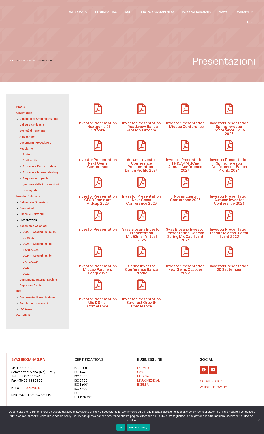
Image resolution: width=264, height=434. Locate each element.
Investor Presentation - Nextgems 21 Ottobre (97, 127)
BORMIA (143, 384)
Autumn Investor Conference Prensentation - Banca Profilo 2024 (141, 165)
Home (12, 61)
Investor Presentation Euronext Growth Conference (141, 303)
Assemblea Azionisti (33, 226)
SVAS (140, 372)
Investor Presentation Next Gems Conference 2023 (141, 200)
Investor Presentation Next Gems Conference (97, 163)
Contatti (244, 12)
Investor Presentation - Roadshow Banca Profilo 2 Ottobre (141, 127)
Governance (24, 112)
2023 (26, 267)
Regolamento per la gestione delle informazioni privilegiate (41, 184)
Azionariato (27, 136)
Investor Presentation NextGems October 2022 (185, 269)
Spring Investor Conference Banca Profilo (141, 269)
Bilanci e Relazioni (32, 214)
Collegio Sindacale (32, 124)
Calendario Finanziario (34, 202)
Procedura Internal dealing (40, 172)
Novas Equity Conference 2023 (185, 198)
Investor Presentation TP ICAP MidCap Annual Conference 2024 (185, 165)
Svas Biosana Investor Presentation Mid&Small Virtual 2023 (141, 234)
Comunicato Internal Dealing (38, 279)
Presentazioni (29, 220)
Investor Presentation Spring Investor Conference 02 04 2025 (229, 128)
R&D (128, 12)
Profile (20, 106)
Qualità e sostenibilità (156, 12)
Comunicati (27, 208)
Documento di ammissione (37, 297)
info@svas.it (31, 387)
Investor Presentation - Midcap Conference (185, 125)
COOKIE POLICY (211, 381)
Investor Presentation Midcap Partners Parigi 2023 (97, 269)
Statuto (28, 154)
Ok (120, 427)
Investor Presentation (97, 229)
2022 (26, 273)
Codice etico (31, 160)
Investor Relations (196, 12)
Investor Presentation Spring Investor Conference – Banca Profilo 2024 (229, 165)
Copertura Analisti (32, 285)
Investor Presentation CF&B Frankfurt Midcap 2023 (97, 200)
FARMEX (143, 368)
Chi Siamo (77, 12)
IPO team (26, 309)
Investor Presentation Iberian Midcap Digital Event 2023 (229, 233)
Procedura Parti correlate (39, 166)
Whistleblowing (213, 387)
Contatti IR (23, 315)
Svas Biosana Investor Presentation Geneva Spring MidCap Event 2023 (185, 234)
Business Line (106, 12)
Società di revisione (32, 130)
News (223, 12)
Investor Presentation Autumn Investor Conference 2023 (229, 200)
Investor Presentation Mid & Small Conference (97, 303)
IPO (18, 291)
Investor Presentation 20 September (229, 268)
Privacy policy (138, 427)
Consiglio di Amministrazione (39, 118)
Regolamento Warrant (34, 303)
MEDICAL (143, 376)
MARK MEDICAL (148, 380)
